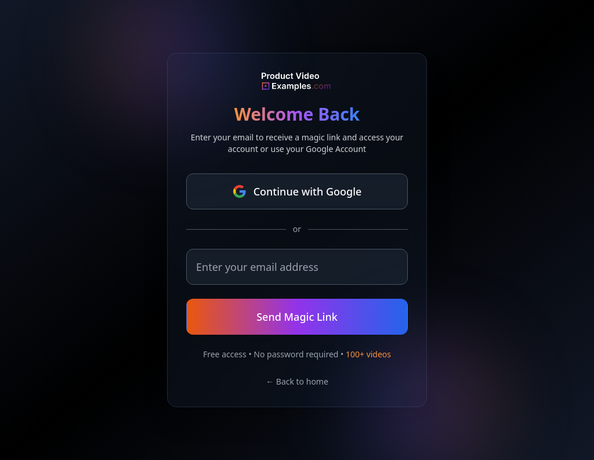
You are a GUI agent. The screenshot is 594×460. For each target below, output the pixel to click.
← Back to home (297, 381)
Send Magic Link (297, 317)
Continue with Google (297, 191)
